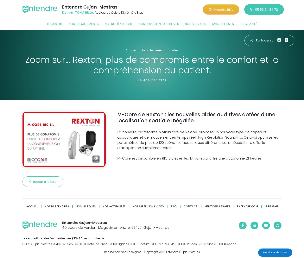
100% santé (248, 24)
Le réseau (271, 206)
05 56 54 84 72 (264, 9)
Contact (191, 206)
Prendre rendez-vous (275, 252)
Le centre (55, 24)
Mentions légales (217, 206)
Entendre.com (247, 206)
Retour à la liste (42, 181)
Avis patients (223, 24)
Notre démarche (118, 24)
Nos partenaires (57, 206)
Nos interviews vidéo (148, 206)
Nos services (195, 24)
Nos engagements (83, 24)
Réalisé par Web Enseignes (122, 252)
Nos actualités (114, 206)
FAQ (174, 206)
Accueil (32, 206)
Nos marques (86, 206)
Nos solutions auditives (158, 24)
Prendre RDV (221, 9)
